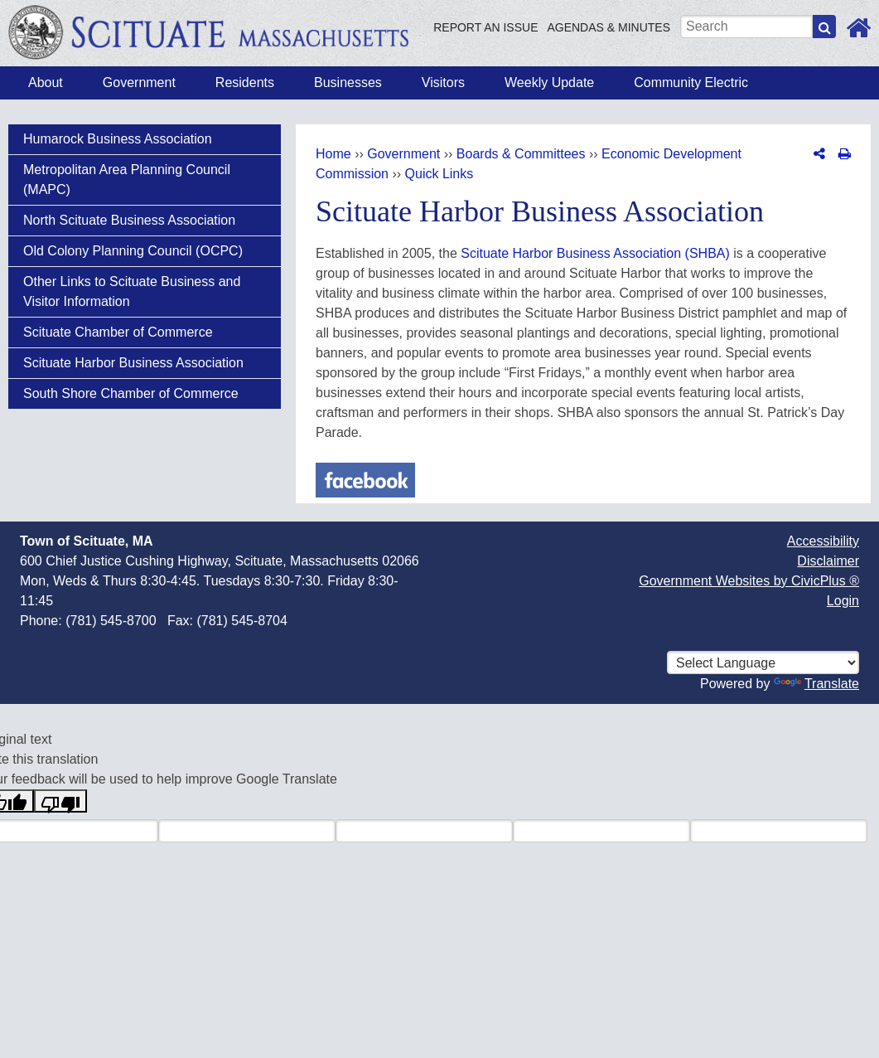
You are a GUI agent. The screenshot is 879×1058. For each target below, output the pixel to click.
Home (333, 154)
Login (843, 601)
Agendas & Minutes (608, 27)
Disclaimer (828, 561)
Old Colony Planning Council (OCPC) (133, 251)
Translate (816, 684)
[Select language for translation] (763, 662)
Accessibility (823, 541)
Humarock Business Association (117, 139)
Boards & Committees (521, 154)
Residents (244, 82)
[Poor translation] (60, 801)
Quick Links (439, 174)
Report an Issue (485, 27)
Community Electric (691, 82)
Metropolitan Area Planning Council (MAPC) (126, 180)
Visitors (443, 82)
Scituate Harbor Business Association (133, 363)
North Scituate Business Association (129, 220)
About (45, 82)
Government (139, 82)
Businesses (348, 82)
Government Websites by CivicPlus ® (749, 581)
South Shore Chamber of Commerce (131, 393)
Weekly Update (549, 82)
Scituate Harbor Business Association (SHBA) (595, 253)
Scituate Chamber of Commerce (118, 332)
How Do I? (792, 83)
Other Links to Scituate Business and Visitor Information (131, 291)
